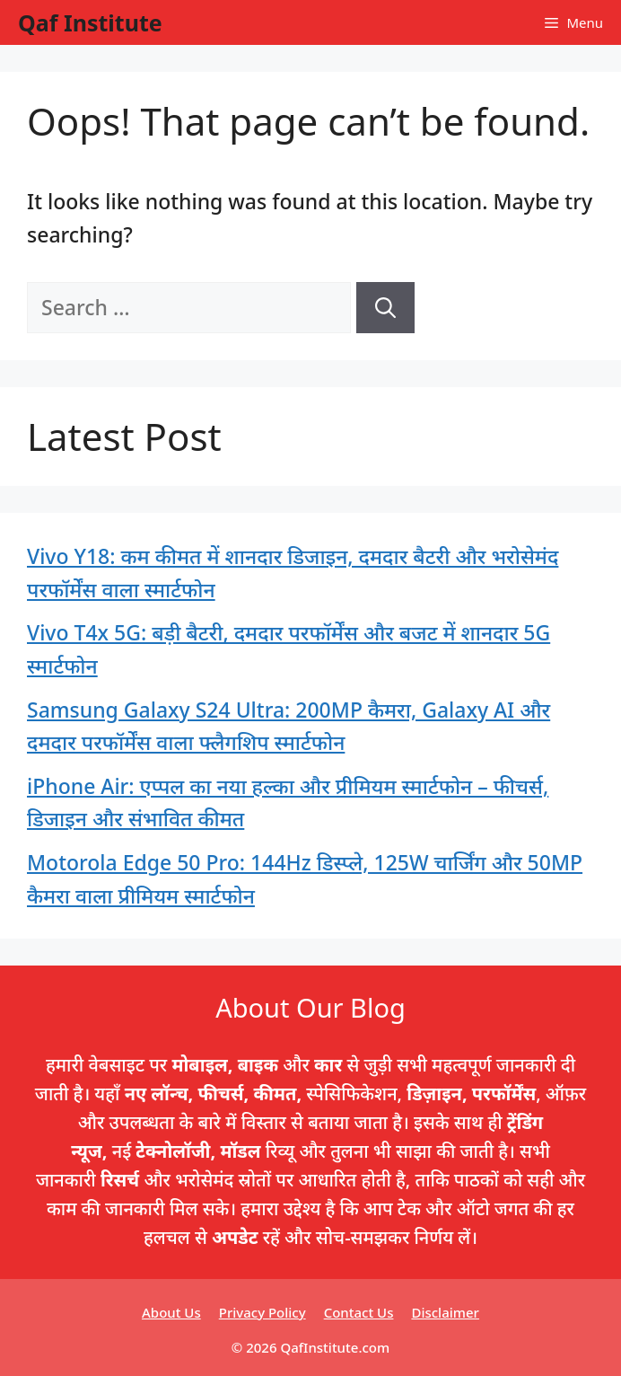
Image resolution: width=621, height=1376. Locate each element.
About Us (171, 1312)
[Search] (385, 307)
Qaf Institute (90, 22)
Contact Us (359, 1312)
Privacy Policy (262, 1312)
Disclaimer (445, 1312)
